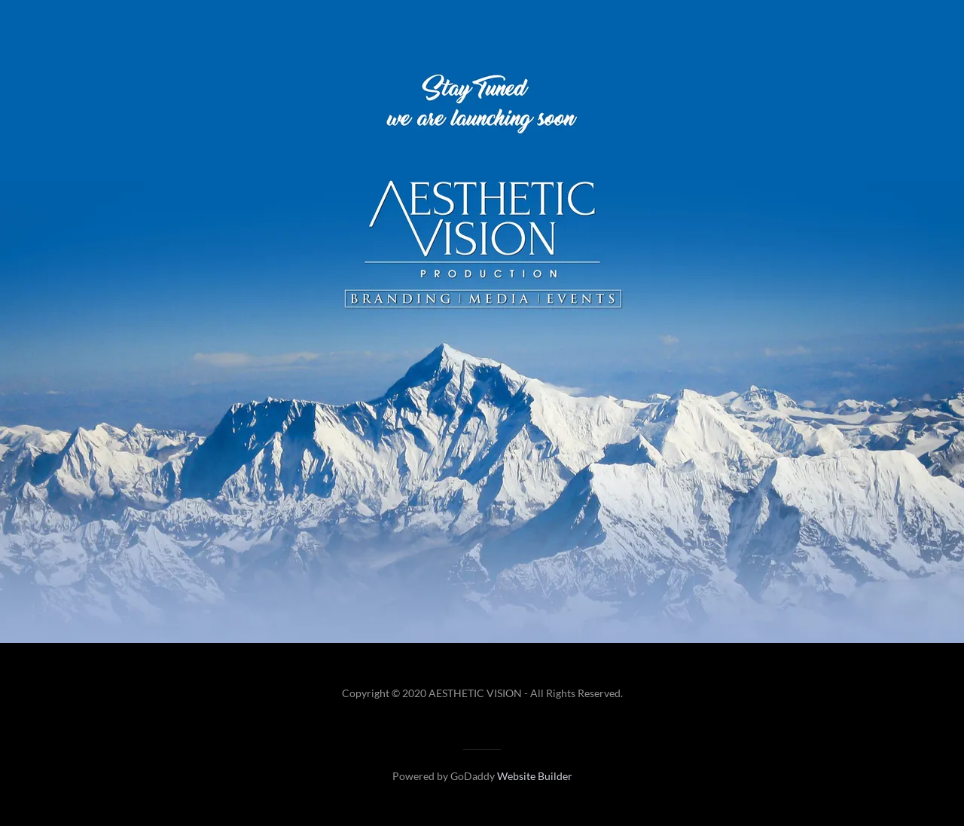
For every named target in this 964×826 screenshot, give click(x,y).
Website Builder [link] (534, 775)
